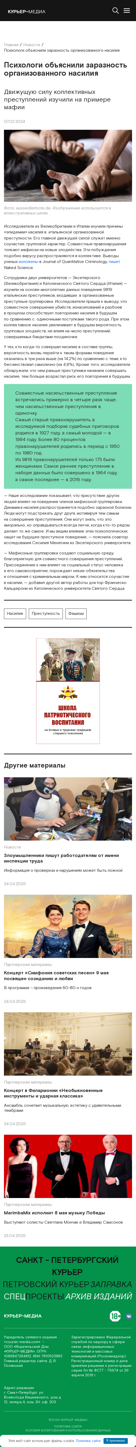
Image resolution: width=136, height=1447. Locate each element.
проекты (34, 1297)
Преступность (46, 613)
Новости (12, 847)
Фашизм (76, 613)
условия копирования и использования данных (68, 1430)
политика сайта (68, 1427)
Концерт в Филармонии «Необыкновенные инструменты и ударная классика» (53, 1093)
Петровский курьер (46, 1285)
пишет (114, 262)
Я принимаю (115, 1441)
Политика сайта (88, 1441)
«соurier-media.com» (22, 1342)
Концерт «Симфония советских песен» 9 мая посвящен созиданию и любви (56, 975)
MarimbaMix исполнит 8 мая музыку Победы (54, 1213)
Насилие (15, 613)
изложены (28, 262)
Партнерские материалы (28, 964)
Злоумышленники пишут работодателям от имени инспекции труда (61, 858)
